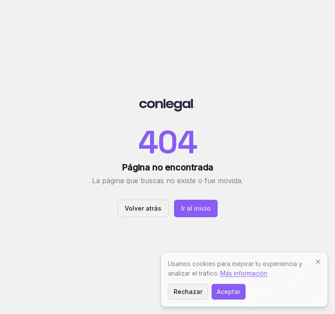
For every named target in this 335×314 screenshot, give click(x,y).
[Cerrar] (318, 262)
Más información (243, 273)
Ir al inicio (196, 208)
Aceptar (228, 291)
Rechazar (188, 291)
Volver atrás (143, 208)
